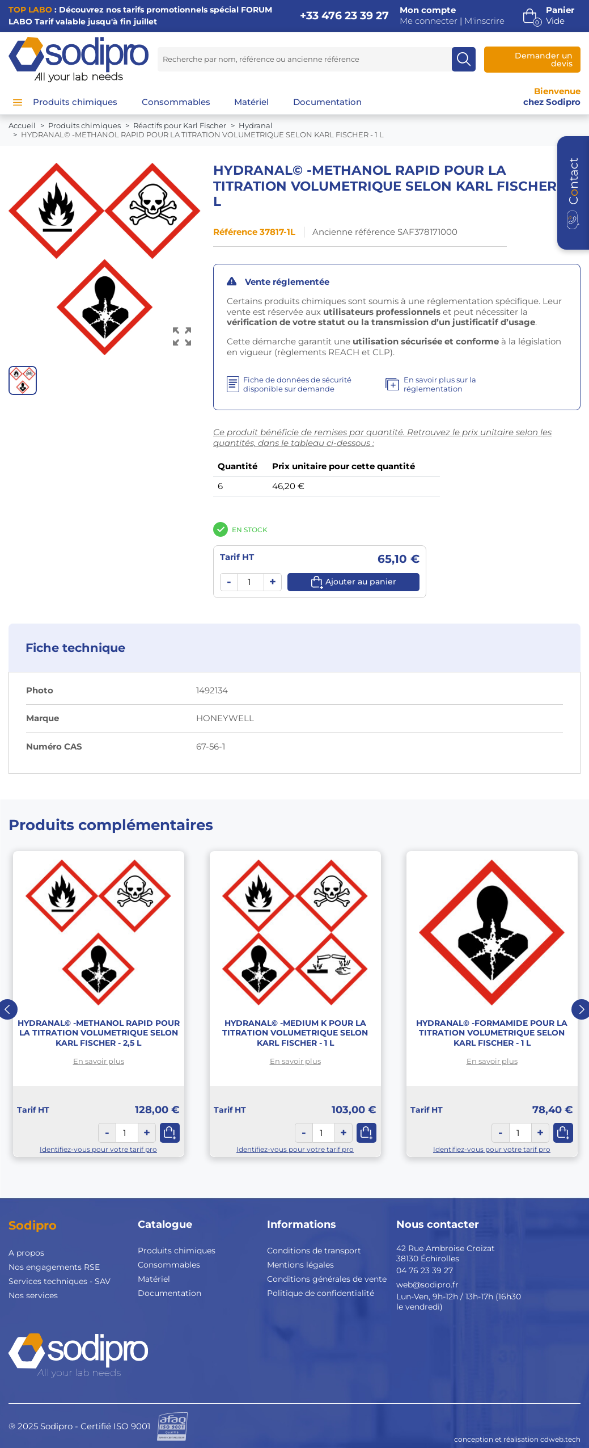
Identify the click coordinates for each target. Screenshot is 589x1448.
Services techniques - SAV (60, 1281)
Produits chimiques (176, 1250)
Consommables (169, 1265)
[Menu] (18, 102)
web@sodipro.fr (427, 1284)
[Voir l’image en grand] (182, 337)
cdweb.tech (560, 1439)
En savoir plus (98, 1061)
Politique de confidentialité (320, 1293)
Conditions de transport (314, 1250)
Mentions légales (300, 1265)
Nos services (33, 1295)
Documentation (169, 1293)
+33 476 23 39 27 (344, 15)
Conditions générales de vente (327, 1279)
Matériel (154, 1279)
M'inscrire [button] (484, 21)
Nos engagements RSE (54, 1267)
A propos (26, 1253)
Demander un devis (544, 59)
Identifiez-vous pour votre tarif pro (98, 1149)
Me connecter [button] (428, 21)
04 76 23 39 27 (424, 1270)
